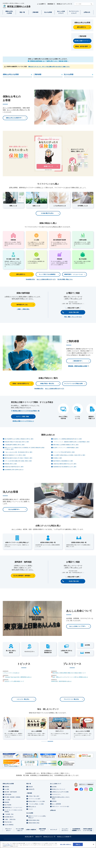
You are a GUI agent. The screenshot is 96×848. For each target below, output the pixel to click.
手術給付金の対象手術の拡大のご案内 (14, 467)
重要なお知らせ (32, 806)
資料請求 (30, 786)
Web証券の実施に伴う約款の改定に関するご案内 (17, 442)
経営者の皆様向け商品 (33, 820)
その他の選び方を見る (47, 213)
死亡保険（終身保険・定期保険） (13, 797)
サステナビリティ (56, 794)
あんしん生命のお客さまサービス (46, 279)
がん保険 (7, 789)
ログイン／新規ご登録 (22, 416)
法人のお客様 (68, 75)
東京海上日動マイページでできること (23, 421)
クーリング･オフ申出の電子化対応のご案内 (64, 452)
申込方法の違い (8, 822)
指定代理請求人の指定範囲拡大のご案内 (63, 461)
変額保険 (7, 802)
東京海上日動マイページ (81, 40)
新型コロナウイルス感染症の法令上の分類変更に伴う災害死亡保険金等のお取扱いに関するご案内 (24, 448)
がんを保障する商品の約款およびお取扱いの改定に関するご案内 (69, 455)
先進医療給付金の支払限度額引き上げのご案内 (64, 467)
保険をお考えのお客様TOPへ (14, 118)
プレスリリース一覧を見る (71, 699)
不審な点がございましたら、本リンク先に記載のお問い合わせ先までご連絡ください (49, 67)
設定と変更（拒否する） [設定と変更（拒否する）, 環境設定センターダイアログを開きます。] (66, 844)
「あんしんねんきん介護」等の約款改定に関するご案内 (18, 452)
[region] (48, 844)
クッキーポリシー (8, 844)
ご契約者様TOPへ (78, 361)
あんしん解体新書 (56, 804)
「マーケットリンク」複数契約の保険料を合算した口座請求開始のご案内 (71, 442)
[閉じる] (93, 844)
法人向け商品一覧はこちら (65, 279)
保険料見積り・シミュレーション (73, 274)
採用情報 (54, 801)
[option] (36, 35)
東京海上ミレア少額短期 (63, 836)
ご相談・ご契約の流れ (23, 309)
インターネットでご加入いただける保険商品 (13, 810)
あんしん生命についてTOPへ (77, 626)
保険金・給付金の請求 (81, 46)
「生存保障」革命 (9, 814)
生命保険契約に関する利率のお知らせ (14, 470)
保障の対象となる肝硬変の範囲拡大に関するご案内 (65, 445)
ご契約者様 (37, 75)
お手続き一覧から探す (33, 796)
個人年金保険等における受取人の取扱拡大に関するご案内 (19, 439)
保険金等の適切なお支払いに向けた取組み (61, 797)
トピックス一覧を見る (23, 699)
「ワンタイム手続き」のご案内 (36, 804)
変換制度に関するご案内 (11, 464)
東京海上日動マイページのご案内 (36, 801)
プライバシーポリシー (8, 829)
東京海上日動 (28, 836)
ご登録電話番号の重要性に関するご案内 (14, 445)
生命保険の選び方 (9, 817)
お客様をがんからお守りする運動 (60, 792)
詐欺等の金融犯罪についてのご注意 (87, 829)
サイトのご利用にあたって (20, 829)
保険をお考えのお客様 (11, 75)
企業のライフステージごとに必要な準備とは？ (37, 816)
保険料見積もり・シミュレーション (13, 807)
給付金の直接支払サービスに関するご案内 (15, 455)
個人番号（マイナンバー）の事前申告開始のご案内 (65, 448)
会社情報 (54, 786)
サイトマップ (53, 829)
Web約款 (30, 789)
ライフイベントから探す (34, 798)
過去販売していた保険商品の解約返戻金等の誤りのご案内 (67, 439)
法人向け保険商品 (9, 824)
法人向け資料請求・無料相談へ (22, 576)
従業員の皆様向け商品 (33, 823)
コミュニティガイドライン (65, 829)
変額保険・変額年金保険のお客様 (77, 366)
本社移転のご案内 (57, 458)
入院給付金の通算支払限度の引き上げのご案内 (64, 464)
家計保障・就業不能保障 (11, 792)
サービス (30, 809)
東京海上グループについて (58, 789)
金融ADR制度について (42, 829)
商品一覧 (28, 783)
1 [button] (44, 741)
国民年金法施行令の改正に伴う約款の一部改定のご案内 (18, 458)
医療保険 (7, 786)
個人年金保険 (8, 804)
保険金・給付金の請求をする (21, 384)
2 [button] (50, 741)
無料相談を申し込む (22, 305)
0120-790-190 (74, 312)
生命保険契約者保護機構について (76, 829)
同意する (78, 844)
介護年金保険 (8, 794)
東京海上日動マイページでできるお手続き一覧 (26, 411)
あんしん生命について (55, 783)
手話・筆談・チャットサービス (73, 317)
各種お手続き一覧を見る (47, 384)
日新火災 (37, 836)
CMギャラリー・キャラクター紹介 (60, 806)
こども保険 (7, 799)
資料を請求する (81, 27)
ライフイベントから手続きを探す (73, 384)
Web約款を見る (30, 279)
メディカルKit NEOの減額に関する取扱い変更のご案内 (18, 461)
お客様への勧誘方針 (31, 829)
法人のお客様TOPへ (14, 509)
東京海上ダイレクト (48, 836)
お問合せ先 (53, 810)
